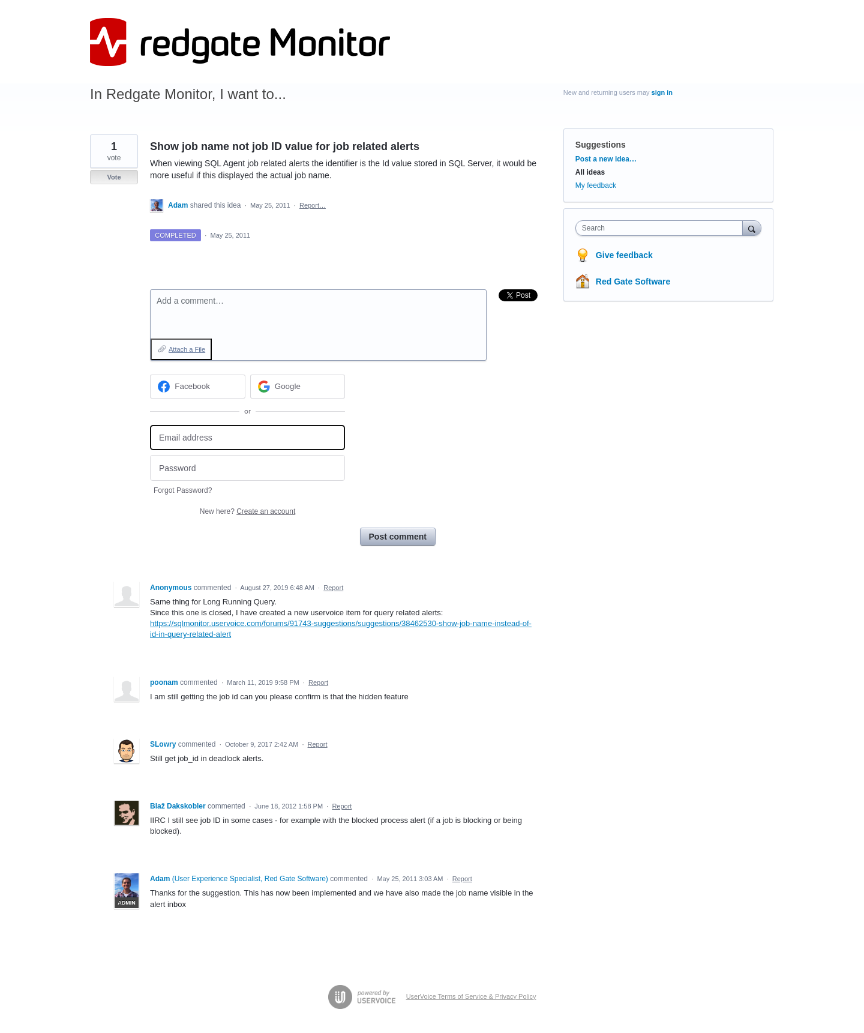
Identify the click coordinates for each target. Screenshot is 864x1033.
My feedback (595, 185)
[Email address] (247, 438)
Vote (114, 177)
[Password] (247, 468)
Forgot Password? (183, 490)
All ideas (590, 172)
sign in (662, 92)
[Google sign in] (298, 387)
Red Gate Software (633, 281)
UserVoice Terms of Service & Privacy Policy (471, 996)
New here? (247, 511)
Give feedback (624, 255)
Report (333, 587)
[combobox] (662, 228)
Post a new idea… (606, 159)
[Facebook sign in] (197, 387)
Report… (312, 205)
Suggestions (600, 144)
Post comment (398, 536)
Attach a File (187, 349)
